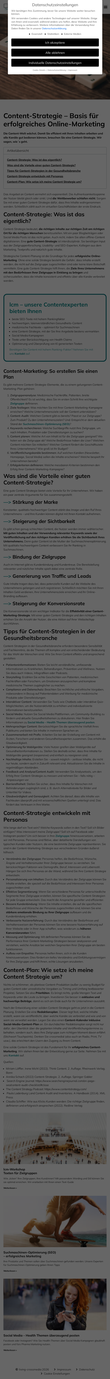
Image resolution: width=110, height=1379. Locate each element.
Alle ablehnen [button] (55, 52)
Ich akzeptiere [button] (55, 42)
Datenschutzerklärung (54, 28)
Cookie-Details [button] (39, 70)
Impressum (72, 70)
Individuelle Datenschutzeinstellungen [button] (55, 63)
